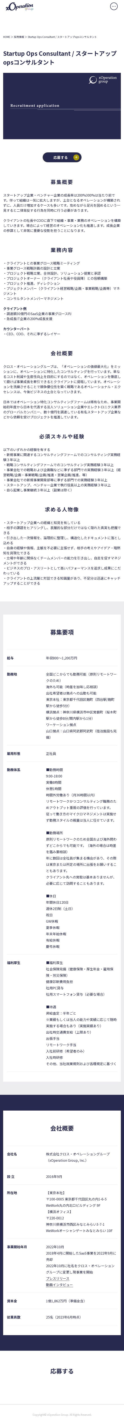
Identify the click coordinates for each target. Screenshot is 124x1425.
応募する (60, 157)
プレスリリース (57, 1278)
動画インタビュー (59, 1284)
